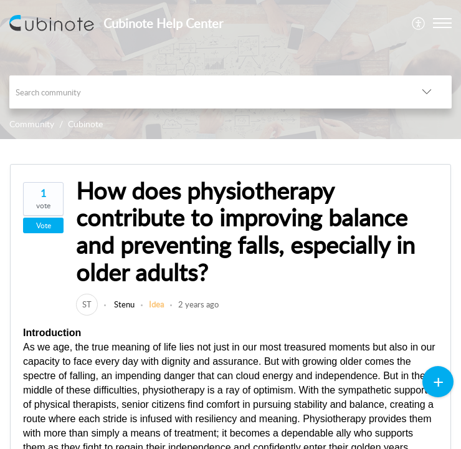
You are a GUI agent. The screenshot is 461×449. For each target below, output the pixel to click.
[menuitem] (419, 23)
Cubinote (85, 124)
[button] (419, 23)
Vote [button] (43, 225)
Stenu (123, 304)
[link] (87, 304)
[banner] (230, 69)
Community (31, 124)
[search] (205, 92)
